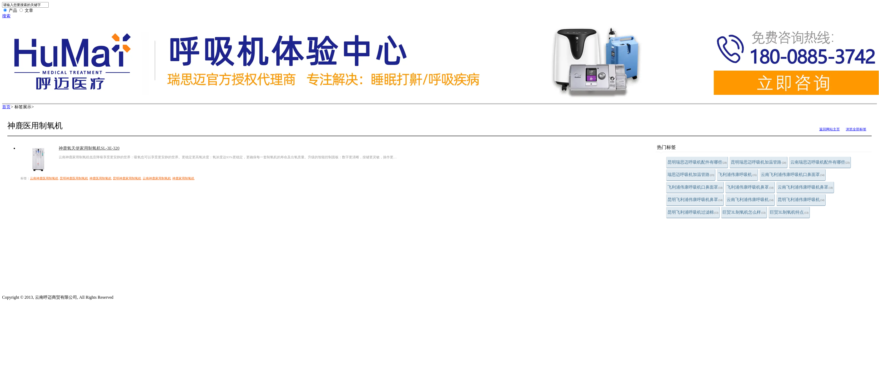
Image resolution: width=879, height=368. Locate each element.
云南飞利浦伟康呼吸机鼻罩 (805, 187)
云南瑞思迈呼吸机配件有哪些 (820, 162)
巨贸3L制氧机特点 (789, 212)
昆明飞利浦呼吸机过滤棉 (693, 212)
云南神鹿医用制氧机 (44, 178)
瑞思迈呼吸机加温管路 (690, 174)
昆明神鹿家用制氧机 (127, 178)
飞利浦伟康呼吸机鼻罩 (750, 187)
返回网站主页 (829, 129)
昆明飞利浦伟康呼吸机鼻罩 (695, 199)
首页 (6, 107)
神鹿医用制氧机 (100, 178)
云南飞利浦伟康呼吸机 (750, 199)
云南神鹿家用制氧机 (157, 178)
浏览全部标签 (856, 129)
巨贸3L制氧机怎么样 (743, 212)
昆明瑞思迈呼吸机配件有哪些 (697, 162)
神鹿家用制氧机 (183, 178)
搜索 (6, 16)
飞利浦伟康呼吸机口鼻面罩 (695, 187)
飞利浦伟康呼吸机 (737, 174)
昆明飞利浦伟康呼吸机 (801, 199)
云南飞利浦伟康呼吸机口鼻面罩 (793, 174)
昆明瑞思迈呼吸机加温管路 (758, 162)
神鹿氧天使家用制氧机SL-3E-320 (89, 148)
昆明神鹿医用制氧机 (74, 178)
